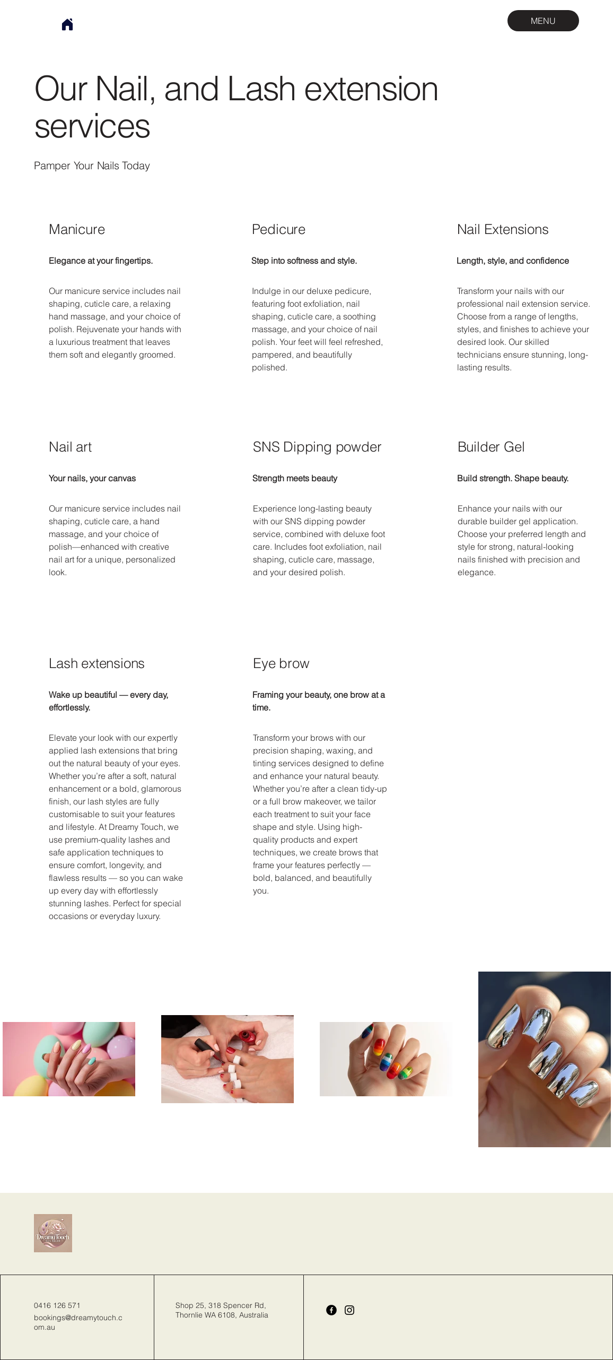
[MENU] (543, 20)
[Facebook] (331, 1310)
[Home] (67, 24)
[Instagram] (349, 1310)
